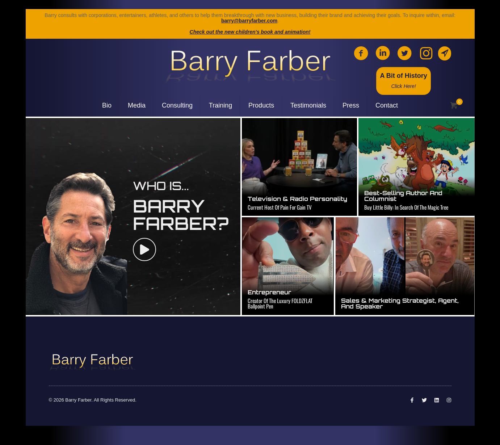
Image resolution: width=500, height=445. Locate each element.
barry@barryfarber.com (249, 21)
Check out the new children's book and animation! (250, 32)
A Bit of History (403, 80)
